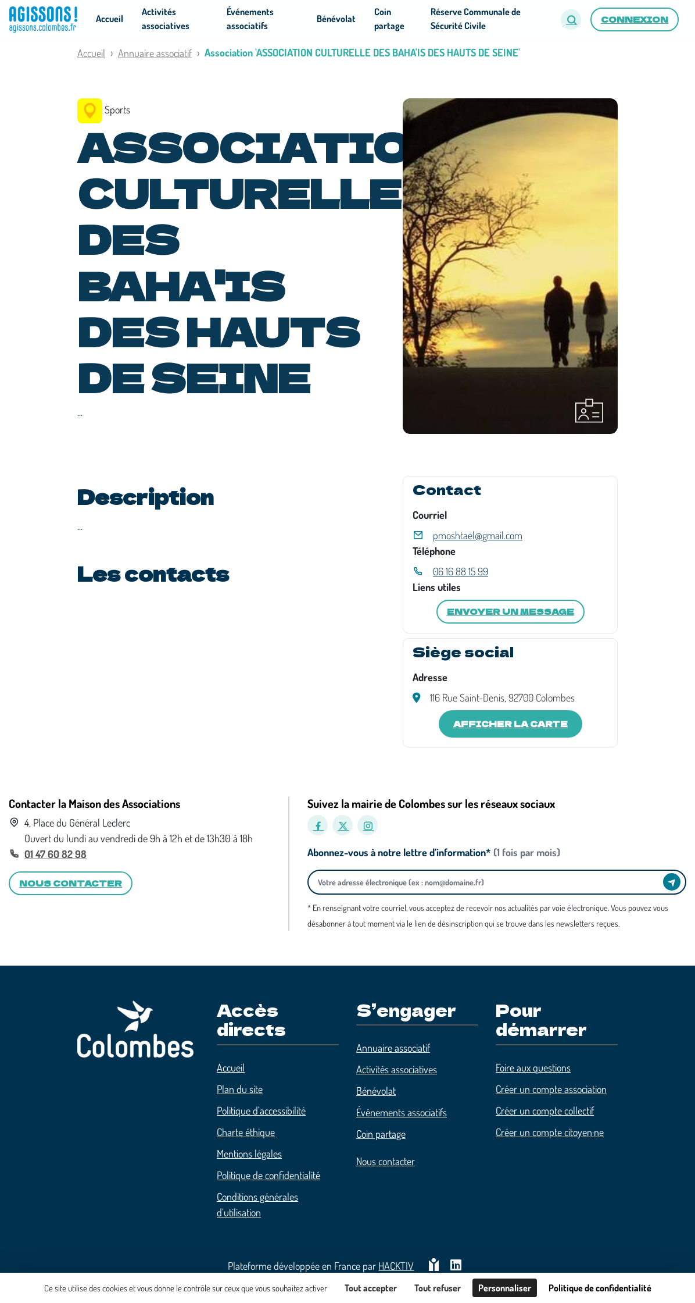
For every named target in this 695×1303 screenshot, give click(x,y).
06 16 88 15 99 (460, 571)
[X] (342, 825)
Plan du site (240, 1089)
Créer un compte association (551, 1089)
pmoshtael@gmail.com (477, 535)
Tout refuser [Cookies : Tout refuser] (437, 1288)
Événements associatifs (401, 1112)
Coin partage (381, 1133)
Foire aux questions (533, 1067)
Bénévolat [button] (336, 18)
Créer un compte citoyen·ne (550, 1132)
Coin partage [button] (389, 18)
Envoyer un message (510, 611)
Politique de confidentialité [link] (600, 1288)
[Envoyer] (671, 882)
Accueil (91, 53)
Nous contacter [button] (70, 883)
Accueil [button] (109, 18)
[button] (571, 19)
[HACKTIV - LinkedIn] (456, 1266)
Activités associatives (396, 1069)
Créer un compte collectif (545, 1110)
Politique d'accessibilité (261, 1110)
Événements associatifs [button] (250, 18)
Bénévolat (376, 1090)
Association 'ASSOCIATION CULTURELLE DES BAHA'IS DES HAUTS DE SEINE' (362, 52)
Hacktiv (396, 1265)
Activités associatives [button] (165, 18)
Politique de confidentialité (268, 1175)
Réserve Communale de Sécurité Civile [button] (476, 18)
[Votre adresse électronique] (488, 882)
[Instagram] (367, 825)
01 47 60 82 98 (55, 854)
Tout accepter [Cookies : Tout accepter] (371, 1288)
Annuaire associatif (155, 53)
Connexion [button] (634, 19)
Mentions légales (249, 1153)
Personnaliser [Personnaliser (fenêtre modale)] (504, 1288)
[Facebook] (317, 825)
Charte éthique (246, 1132)
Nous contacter (385, 1161)
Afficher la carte (510, 723)
